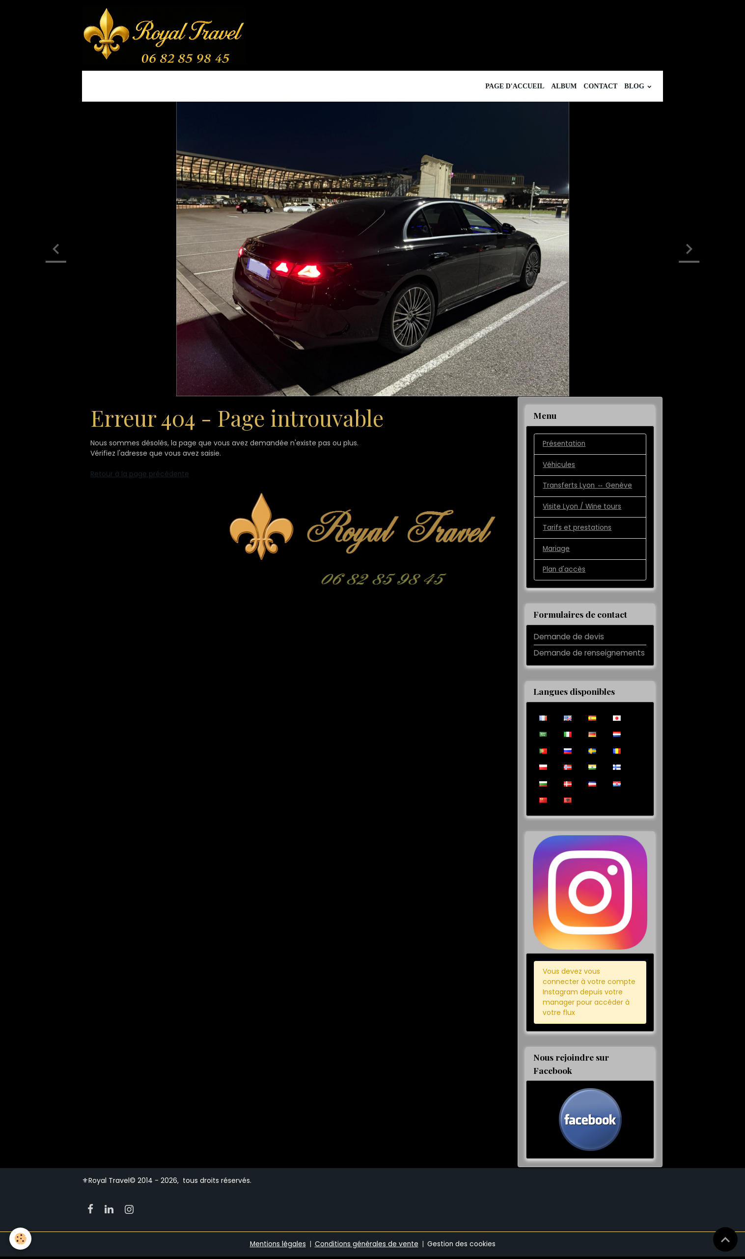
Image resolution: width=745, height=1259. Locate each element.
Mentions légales (276, 1246)
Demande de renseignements (589, 656)
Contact (600, 88)
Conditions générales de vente (367, 1246)
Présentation (564, 446)
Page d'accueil (514, 88)
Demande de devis (569, 639)
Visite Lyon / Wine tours (583, 509)
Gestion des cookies (463, 1246)
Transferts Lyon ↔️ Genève (588, 488)
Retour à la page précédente (140, 476)
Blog (635, 88)
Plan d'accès (564, 572)
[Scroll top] (725, 1239)
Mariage (556, 551)
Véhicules (559, 467)
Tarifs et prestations (577, 530)
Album (564, 88)
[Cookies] (21, 1239)
